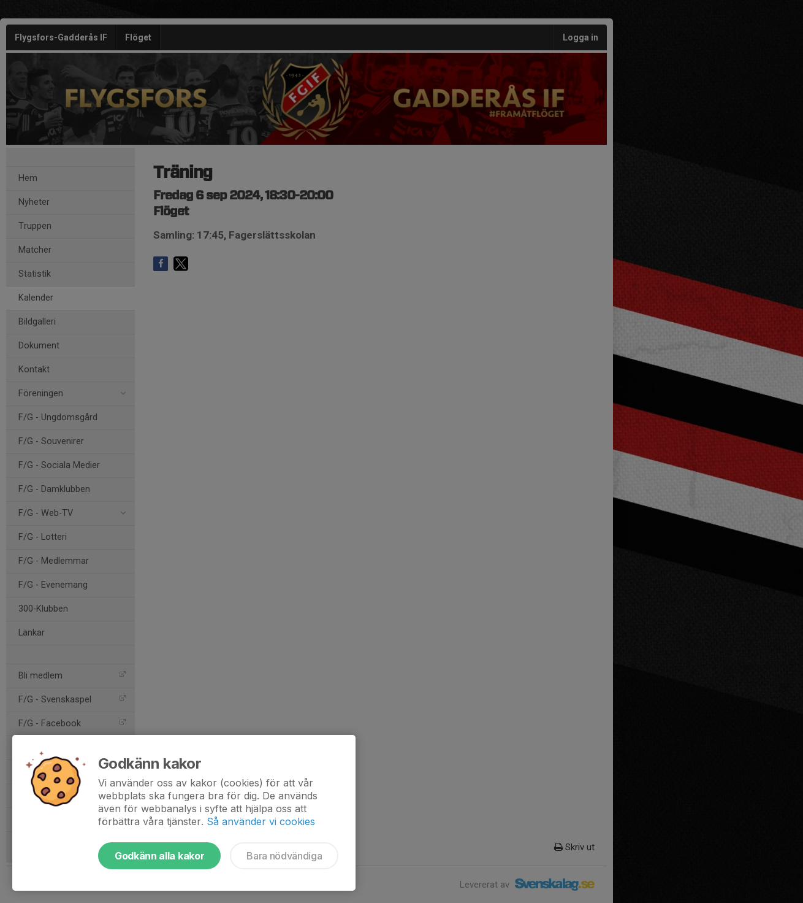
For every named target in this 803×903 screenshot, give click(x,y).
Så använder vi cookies (261, 821)
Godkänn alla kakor (159, 856)
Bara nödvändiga (284, 856)
